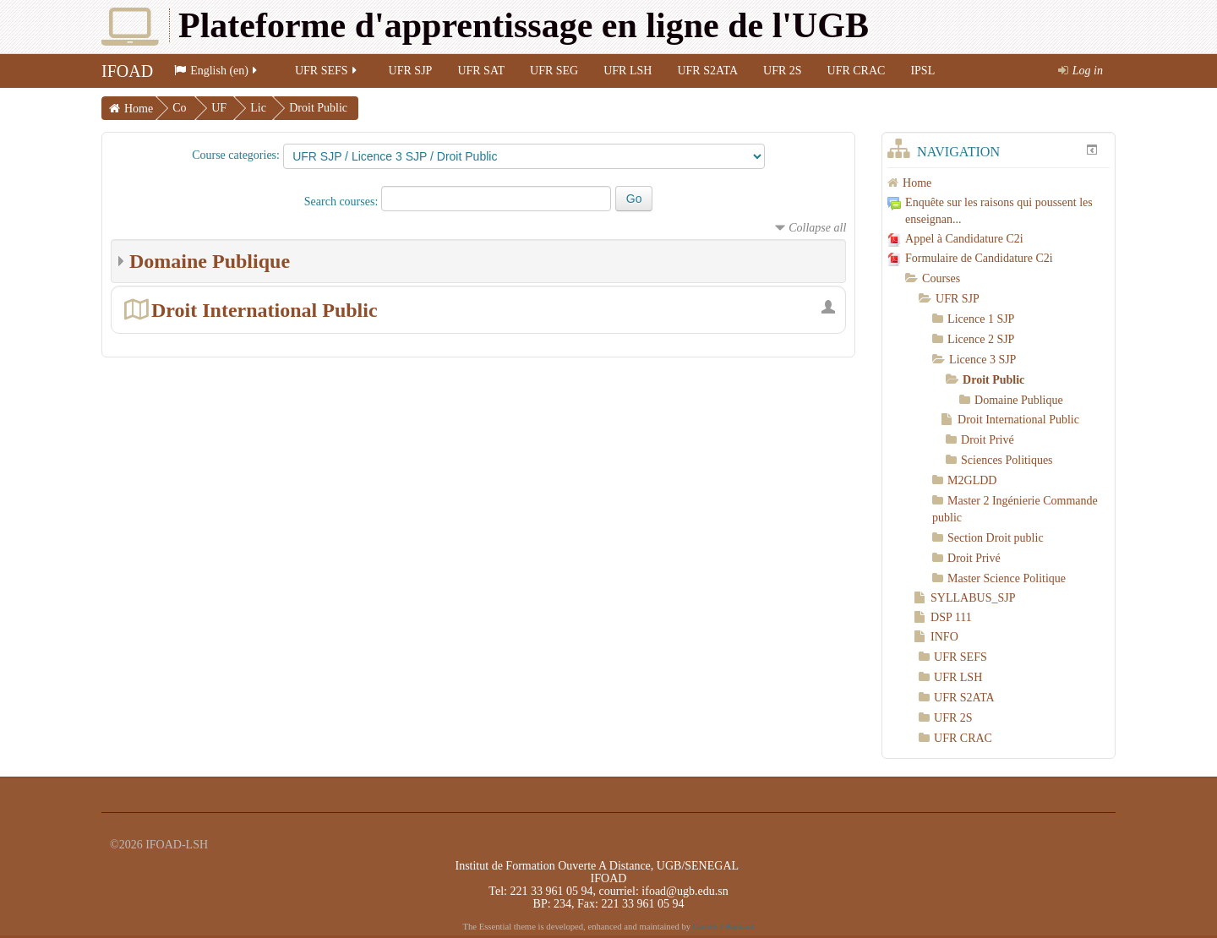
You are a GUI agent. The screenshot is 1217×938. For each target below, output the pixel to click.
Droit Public (318, 107)
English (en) (216, 70)
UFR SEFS (327, 70)
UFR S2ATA (707, 70)
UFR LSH (627, 70)
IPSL (922, 70)
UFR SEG (554, 70)
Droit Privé (987, 440)
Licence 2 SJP (980, 339)
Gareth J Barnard (724, 926)
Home (138, 108)
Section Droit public (995, 538)
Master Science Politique (1006, 578)
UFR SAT (481, 70)
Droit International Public (264, 309)
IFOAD (127, 71)
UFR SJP (411, 70)
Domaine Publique (209, 261)
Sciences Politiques (1007, 460)
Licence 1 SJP (980, 319)
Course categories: (236, 155)
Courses (941, 278)
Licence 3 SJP (982, 359)
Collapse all (817, 227)
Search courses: (342, 201)
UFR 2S (782, 70)
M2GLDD (971, 480)
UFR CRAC (856, 70)
